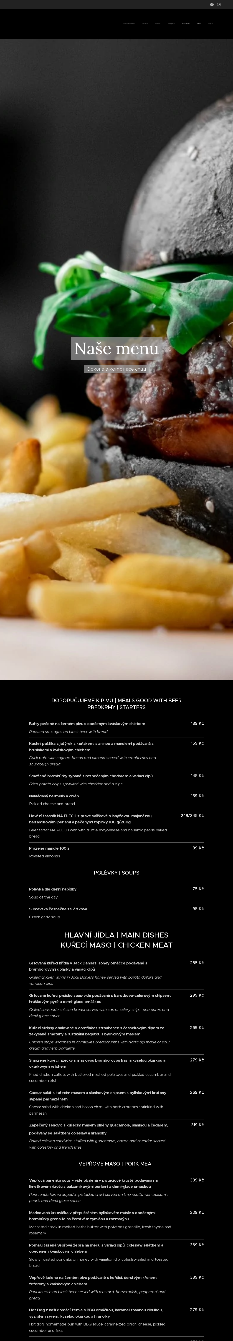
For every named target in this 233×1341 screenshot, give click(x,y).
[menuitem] (168, 24)
